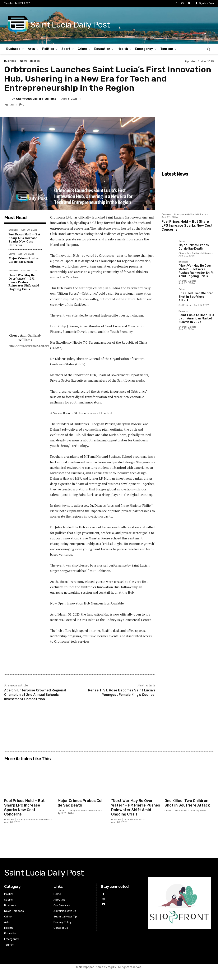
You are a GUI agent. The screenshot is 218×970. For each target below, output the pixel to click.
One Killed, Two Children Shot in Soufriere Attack (195, 297)
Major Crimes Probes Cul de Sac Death (24, 260)
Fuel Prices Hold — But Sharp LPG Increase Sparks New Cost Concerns (24, 239)
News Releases (30, 60)
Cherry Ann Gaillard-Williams (36, 98)
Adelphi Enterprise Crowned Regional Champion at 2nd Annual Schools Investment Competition (35, 694)
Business (10, 60)
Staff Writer (184, 305)
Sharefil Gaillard (187, 281)
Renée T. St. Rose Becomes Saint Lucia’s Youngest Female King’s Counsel (121, 692)
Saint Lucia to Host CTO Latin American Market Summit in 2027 (196, 318)
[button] (208, 49)
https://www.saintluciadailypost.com (25, 345)
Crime (12, 254)
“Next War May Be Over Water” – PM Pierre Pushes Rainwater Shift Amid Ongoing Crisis (24, 282)
